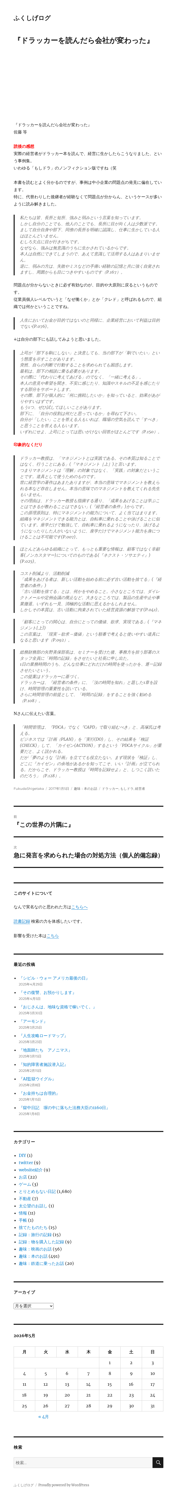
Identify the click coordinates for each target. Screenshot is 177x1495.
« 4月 (43, 1416)
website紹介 (31, 1169)
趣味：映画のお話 (35, 1249)
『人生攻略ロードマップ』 (43, 1035)
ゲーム (25, 1184)
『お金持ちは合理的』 (39, 1093)
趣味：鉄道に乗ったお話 (41, 1263)
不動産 (25, 1198)
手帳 (23, 1220)
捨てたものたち (33, 1227)
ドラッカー (110, 788)
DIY (22, 1155)
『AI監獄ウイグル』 (37, 1078)
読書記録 (22, 921)
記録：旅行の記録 (35, 1234)
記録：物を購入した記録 (41, 1241)
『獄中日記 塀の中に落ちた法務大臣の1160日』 (64, 1107)
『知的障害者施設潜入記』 (43, 1064)
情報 (23, 1213)
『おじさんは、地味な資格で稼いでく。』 (58, 1006)
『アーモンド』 (33, 1021)
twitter (26, 1162)
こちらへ (79, 906)
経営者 (140, 788)
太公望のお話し (33, 1205)
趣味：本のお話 (85, 788)
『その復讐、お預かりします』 (47, 992)
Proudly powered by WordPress (63, 1485)
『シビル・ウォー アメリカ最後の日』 (54, 978)
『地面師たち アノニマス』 (45, 1050)
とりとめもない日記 (37, 1191)
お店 (23, 1177)
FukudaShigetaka (29, 788)
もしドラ (127, 788)
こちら (53, 935)
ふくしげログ (32, 18)
